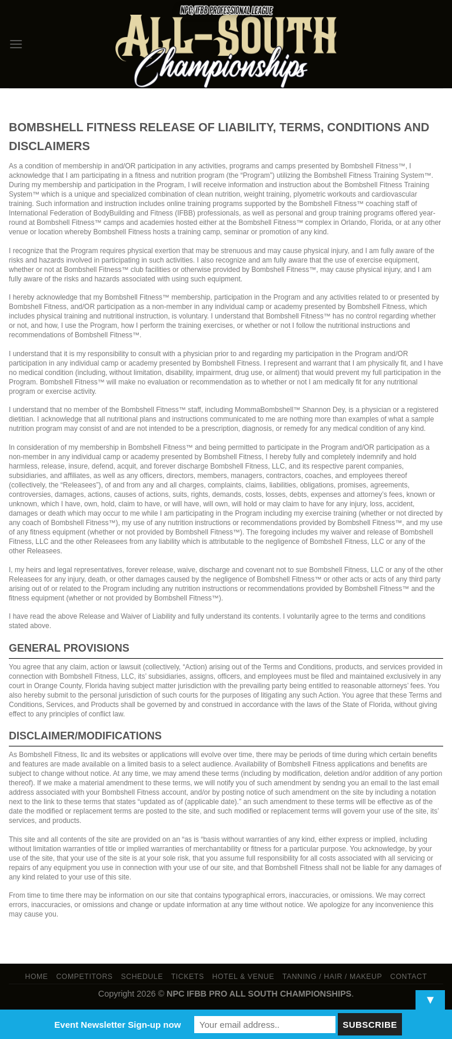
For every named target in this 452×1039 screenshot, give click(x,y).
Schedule (142, 976)
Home (36, 976)
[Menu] (16, 43)
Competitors (84, 976)
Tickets (187, 976)
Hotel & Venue (243, 976)
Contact (408, 976)
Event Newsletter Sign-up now (117, 1025)
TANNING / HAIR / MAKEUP (332, 976)
